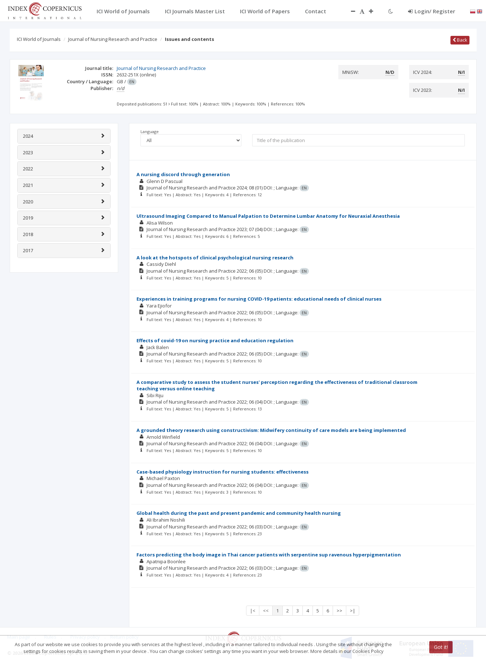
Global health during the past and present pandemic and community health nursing (238, 513)
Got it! (441, 647)
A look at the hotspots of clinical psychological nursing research (214, 257)
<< (266, 610)
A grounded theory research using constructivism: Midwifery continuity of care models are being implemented (271, 430)
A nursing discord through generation (183, 174)
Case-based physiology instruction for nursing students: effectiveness (222, 472)
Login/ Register (431, 11)
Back (460, 40)
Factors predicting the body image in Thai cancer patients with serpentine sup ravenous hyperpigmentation (268, 554)
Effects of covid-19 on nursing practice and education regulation (214, 340)
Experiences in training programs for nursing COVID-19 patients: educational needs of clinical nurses (258, 299)
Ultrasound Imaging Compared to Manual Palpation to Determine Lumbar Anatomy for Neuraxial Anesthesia (268, 216)
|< (252, 610)
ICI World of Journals (39, 39)
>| (352, 610)
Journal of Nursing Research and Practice (112, 39)
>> (339, 610)
